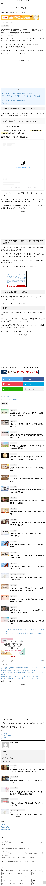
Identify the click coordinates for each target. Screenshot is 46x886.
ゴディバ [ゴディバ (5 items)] (31, 877)
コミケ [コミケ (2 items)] (10, 877)
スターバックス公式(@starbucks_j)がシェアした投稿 (23, 187)
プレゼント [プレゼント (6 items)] (12, 883)
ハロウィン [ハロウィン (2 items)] (28, 880)
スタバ (12, 399)
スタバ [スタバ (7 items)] (3, 880)
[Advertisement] (23, 74)
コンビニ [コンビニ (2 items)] (24, 877)
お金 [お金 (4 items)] (3, 873)
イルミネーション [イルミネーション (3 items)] (19, 873)
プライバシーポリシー (8, 758)
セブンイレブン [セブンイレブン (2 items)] (11, 880)
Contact (4, 751)
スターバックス (6, 399)
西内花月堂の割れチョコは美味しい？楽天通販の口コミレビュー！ (20, 670)
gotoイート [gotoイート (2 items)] (33, 870)
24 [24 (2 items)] (2, 870)
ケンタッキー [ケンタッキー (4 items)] (36, 873)
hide (26, 90)
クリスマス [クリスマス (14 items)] (28, 873)
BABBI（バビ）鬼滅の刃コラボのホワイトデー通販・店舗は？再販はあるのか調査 (22, 853)
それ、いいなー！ (23, 8)
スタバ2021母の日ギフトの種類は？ (14, 100)
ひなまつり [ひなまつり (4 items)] (9, 873)
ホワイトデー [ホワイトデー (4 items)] (21, 883)
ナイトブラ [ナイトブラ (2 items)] (20, 880)
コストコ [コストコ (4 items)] (4, 877)
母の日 (15, 399)
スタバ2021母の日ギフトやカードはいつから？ (18, 93)
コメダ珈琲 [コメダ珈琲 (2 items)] (17, 877)
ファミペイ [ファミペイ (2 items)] (4, 883)
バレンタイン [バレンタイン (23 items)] (36, 880)
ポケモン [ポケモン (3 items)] (29, 883)
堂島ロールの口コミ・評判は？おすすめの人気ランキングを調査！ (20, 676)
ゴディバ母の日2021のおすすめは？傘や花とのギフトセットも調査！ (24, 633)
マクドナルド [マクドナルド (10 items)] (36, 883)
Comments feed (5, 827)
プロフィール (6, 761)
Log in (3, 824)
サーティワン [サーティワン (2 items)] (39, 877)
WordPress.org (5, 829)
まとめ (5, 103)
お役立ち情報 (6, 396)
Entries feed (4, 826)
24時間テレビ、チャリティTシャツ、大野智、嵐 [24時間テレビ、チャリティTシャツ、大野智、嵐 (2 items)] (17, 870)
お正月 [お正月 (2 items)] (40, 870)
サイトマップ (6, 754)
